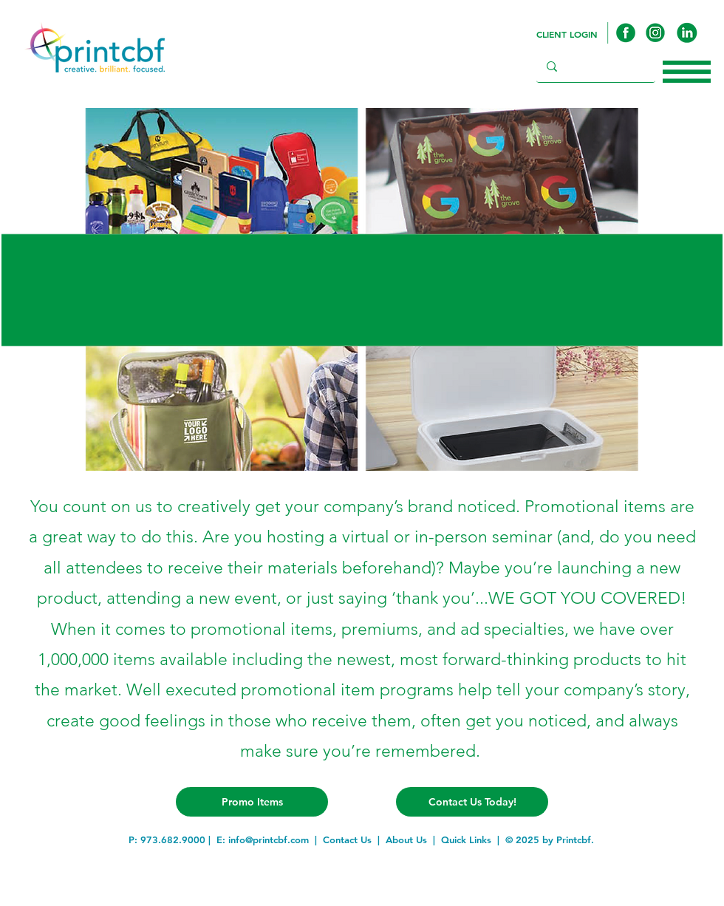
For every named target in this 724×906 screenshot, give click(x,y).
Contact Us (347, 839)
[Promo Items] (252, 802)
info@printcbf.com (268, 839)
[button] (687, 72)
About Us (406, 839)
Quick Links (466, 839)
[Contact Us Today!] (472, 802)
